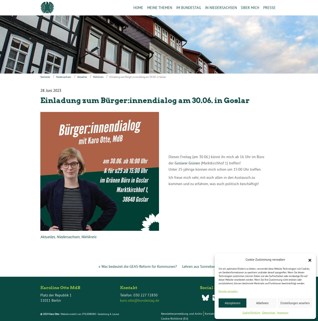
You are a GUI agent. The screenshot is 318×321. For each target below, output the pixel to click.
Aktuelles (82, 76)
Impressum (282, 312)
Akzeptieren (232, 303)
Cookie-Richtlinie (251, 312)
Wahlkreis (98, 76)
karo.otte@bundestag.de (139, 300)
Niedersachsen (63, 76)
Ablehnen (262, 303)
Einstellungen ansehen (295, 303)
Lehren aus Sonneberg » (201, 266)
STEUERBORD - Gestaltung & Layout (100, 314)
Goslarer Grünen (187, 163)
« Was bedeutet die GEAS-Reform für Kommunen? (138, 266)
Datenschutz (268, 312)
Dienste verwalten (228, 291)
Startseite (45, 76)
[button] (310, 260)
